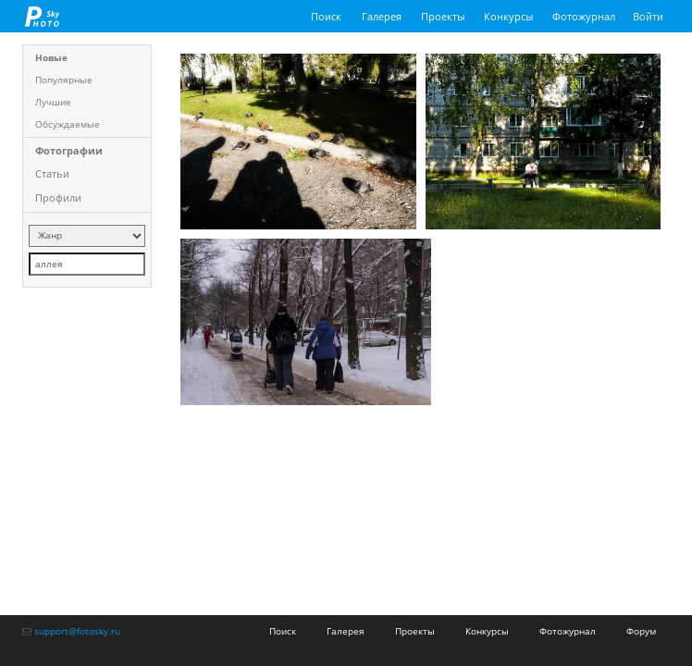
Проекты (442, 16)
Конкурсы (508, 16)
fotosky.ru (42, 16)
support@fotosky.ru (77, 630)
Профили (58, 197)
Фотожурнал (583, 16)
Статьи (52, 173)
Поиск (326, 16)
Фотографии (69, 150)
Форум (641, 630)
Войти (648, 16)
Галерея (382, 16)
